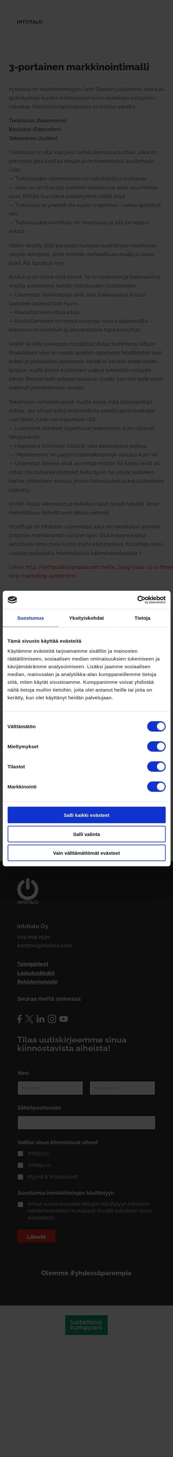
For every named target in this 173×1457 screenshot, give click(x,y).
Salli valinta (86, 834)
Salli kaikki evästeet (86, 815)
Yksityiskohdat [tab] (86, 617)
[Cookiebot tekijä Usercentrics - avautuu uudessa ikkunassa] (137, 600)
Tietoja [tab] (142, 617)
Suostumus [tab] (30, 617)
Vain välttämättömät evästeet (86, 853)
